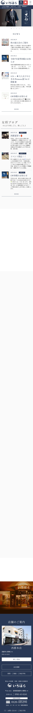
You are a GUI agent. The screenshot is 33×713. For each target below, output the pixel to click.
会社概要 (17, 667)
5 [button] (22, 29)
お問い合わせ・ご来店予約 (17, 711)
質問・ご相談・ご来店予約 (17, 673)
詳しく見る (16, 659)
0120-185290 (19, 702)
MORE (16, 109)
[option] (16, 17)
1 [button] (11, 29)
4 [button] (19, 29)
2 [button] (14, 29)
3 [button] (16, 29)
